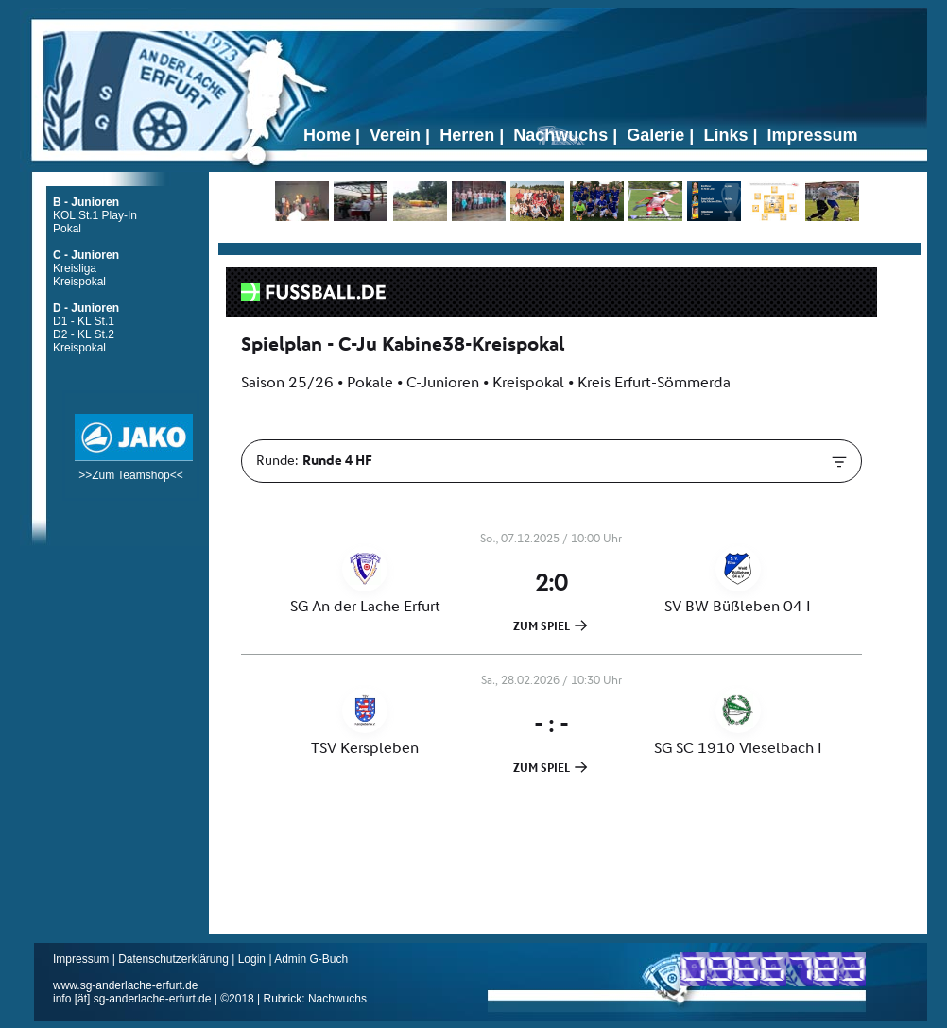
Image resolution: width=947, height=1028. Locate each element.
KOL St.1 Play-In (95, 215)
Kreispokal (79, 281)
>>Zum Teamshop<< (134, 468)
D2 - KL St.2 (83, 334)
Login (252, 959)
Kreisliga (74, 268)
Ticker (569, 242)
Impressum (82, 959)
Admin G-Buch (311, 959)
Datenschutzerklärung (175, 959)
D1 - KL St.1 (83, 321)
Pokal (67, 228)
